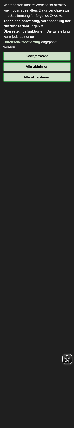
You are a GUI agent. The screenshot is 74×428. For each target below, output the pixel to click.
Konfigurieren (36, 56)
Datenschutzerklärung (21, 42)
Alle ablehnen (37, 67)
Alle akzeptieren (37, 77)
